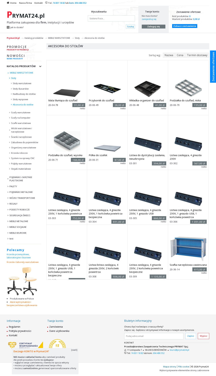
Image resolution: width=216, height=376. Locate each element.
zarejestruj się (149, 19)
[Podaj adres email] (154, 336)
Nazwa (169, 55)
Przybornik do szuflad (101, 100)
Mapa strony (169, 366)
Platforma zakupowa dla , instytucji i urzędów (40, 22)
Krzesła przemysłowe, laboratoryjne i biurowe (19, 256)
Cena (180, 55)
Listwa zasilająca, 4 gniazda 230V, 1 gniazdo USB (145, 211)
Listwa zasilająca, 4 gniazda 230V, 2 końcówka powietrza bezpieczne (146, 268)
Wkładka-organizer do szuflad (146, 100)
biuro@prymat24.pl (179, 349)
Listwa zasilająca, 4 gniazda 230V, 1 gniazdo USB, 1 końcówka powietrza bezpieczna (64, 270)
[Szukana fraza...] (111, 18)
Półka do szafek (98, 155)
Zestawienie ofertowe (188, 11)
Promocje (24, 48)
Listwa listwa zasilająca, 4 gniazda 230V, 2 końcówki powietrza (104, 268)
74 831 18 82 (59, 2)
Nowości (24, 57)
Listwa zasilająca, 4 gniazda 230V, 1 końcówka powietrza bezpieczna (105, 213)
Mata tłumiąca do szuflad (62, 100)
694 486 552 (80, 2)
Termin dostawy (197, 55)
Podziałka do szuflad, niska (185, 100)
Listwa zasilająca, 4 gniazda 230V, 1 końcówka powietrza (65, 211)
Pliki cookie (183, 366)
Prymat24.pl (13, 38)
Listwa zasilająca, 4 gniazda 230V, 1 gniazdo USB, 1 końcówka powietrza (185, 213)
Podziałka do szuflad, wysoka (65, 155)
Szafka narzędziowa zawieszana (188, 264)
